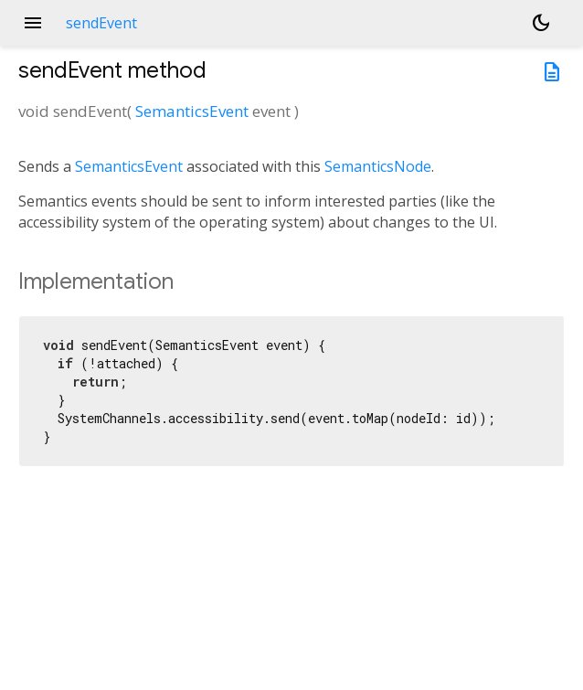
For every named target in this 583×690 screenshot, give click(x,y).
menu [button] (33, 23)
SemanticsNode (377, 166)
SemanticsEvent (192, 111)
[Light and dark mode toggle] (541, 22)
